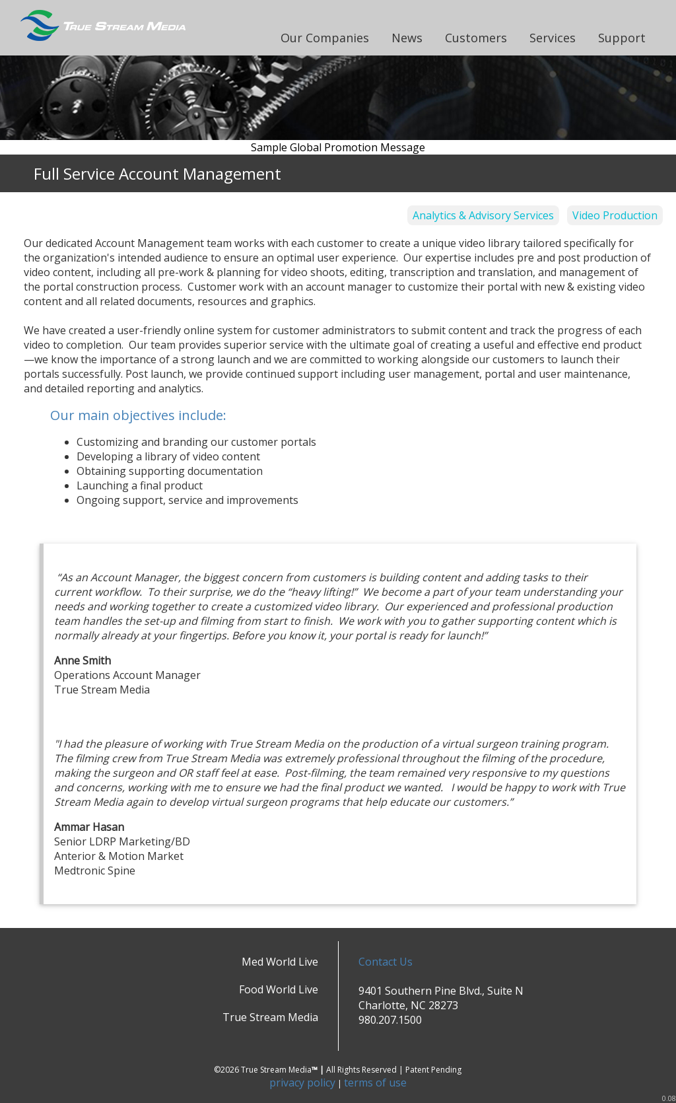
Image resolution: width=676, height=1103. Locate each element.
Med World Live (280, 961)
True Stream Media (270, 1017)
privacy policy (302, 1082)
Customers (476, 38)
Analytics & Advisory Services (483, 215)
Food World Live (278, 989)
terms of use (375, 1082)
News (406, 38)
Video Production (615, 215)
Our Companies (325, 38)
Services (552, 38)
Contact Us (385, 961)
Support (622, 38)
